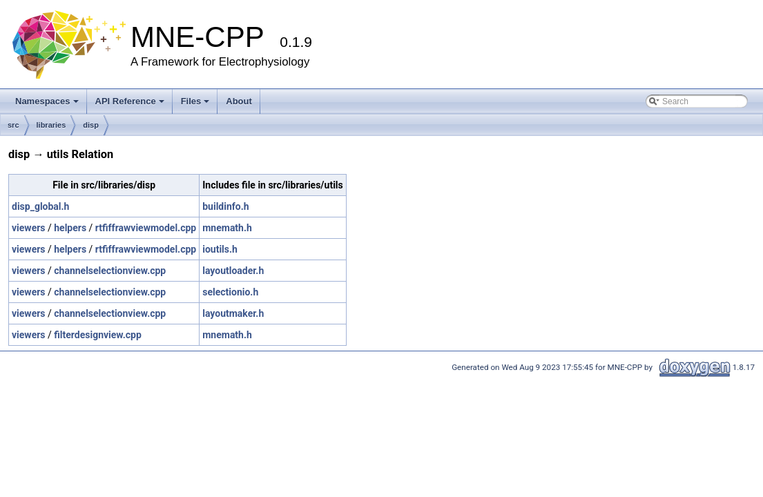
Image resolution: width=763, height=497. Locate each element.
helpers (70, 227)
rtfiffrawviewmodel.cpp (145, 227)
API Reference (129, 101)
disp (91, 125)
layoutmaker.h (233, 313)
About (239, 101)
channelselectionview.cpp (110, 270)
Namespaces (47, 101)
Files (195, 101)
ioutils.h (220, 249)
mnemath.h (227, 227)
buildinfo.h (225, 206)
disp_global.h (40, 206)
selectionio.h (230, 292)
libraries (51, 125)
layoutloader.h (233, 270)
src (13, 125)
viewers (29, 227)
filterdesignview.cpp (98, 334)
